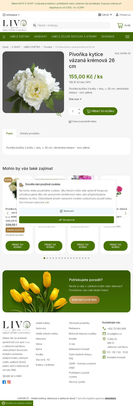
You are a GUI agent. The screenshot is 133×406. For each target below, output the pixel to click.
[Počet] (72, 111)
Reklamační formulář (79, 349)
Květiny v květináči (45, 364)
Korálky (39, 354)
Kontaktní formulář (113, 357)
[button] (44, 258)
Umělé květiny (43, 323)
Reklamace (74, 328)
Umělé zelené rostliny (47, 333)
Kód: (117, 53)
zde (47, 202)
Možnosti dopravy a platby (82, 333)
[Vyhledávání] (71, 25)
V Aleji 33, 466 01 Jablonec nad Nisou (117, 343)
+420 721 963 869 (114, 329)
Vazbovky (41, 328)
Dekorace (41, 338)
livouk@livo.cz (112, 334)
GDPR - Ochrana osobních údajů (82, 365)
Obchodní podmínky (79, 323)
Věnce (39, 344)
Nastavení (66, 211)
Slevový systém (77, 382)
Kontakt (72, 338)
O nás (72, 344)
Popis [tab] (9, 133)
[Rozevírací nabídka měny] (105, 15)
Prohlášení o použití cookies (79, 374)
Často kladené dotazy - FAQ (81, 356)
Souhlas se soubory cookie (17, 403)
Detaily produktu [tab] (29, 133)
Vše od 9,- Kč (43, 359)
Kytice (39, 349)
